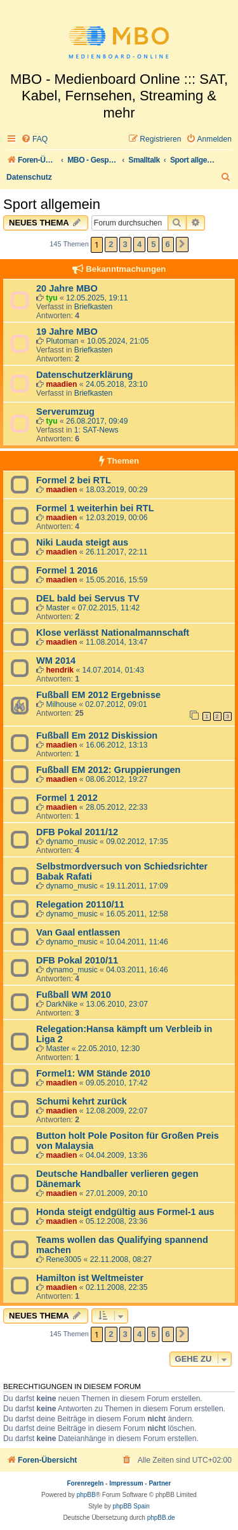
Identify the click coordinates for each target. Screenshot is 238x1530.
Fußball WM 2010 (73, 995)
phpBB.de (161, 1517)
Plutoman (62, 341)
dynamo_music (71, 841)
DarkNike (61, 1004)
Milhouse (61, 704)
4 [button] (139, 244)
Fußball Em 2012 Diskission (96, 735)
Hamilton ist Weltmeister (89, 1278)
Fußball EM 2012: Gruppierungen (108, 770)
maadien (61, 384)
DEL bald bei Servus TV (88, 598)
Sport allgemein (51, 204)
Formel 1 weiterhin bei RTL (95, 508)
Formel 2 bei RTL (73, 480)
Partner (160, 1483)
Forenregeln (85, 1483)
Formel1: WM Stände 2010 (93, 1073)
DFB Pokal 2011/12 (77, 832)
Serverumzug (65, 411)
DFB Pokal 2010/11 (77, 960)
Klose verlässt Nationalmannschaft (112, 632)
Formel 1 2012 (67, 798)
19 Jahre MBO (67, 331)
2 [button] (111, 244)
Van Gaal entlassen (78, 932)
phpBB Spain (130, 1506)
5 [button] (153, 244)
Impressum (126, 1483)
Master (57, 607)
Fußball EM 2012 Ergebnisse (98, 695)
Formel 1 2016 (67, 570)
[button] (182, 244)
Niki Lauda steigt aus (82, 542)
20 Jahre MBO (67, 288)
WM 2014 (56, 660)
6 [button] (168, 244)
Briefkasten (93, 306)
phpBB (86, 1494)
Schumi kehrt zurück (81, 1101)
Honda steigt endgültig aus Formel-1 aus (125, 1212)
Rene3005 (63, 1259)
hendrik (60, 670)
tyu (51, 297)
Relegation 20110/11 (80, 904)
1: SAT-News (96, 430)
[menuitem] (34, 139)
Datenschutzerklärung (84, 375)
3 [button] (125, 244)
